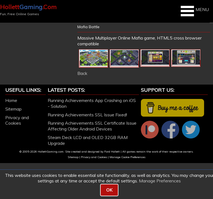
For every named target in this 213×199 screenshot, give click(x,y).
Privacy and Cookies (17, 120)
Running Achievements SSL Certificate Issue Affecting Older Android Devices (92, 126)
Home (11, 100)
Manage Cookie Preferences (127, 157)
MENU (194, 11)
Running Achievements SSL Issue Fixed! (87, 114)
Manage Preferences (160, 181)
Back (82, 73)
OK (109, 190)
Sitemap (13, 109)
